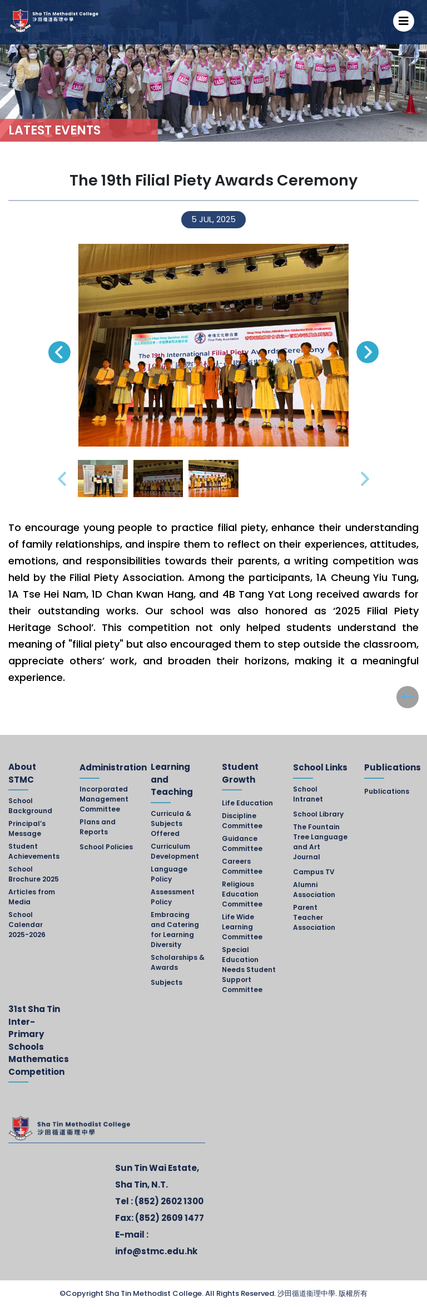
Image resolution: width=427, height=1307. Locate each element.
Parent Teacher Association (314, 917)
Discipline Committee (242, 820)
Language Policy (169, 874)
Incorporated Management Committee (104, 799)
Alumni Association (314, 889)
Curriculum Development (175, 851)
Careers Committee (242, 866)
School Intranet (308, 794)
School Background (30, 805)
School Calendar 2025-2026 (27, 924)
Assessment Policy (173, 897)
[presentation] (59, 352)
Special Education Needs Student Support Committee (249, 969)
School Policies (106, 847)
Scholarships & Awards (178, 962)
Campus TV (314, 872)
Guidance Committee (242, 843)
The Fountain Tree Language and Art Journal (320, 842)
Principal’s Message (27, 828)
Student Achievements (33, 851)
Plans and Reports (98, 827)
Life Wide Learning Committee (242, 927)
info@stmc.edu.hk (156, 1251)
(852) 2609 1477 (169, 1218)
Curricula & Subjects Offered (171, 823)
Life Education (247, 803)
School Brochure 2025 (33, 874)
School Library (318, 814)
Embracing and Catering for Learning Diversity (175, 929)
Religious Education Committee (242, 894)
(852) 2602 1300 (169, 1201)
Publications (386, 791)
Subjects (166, 982)
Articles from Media (31, 897)
